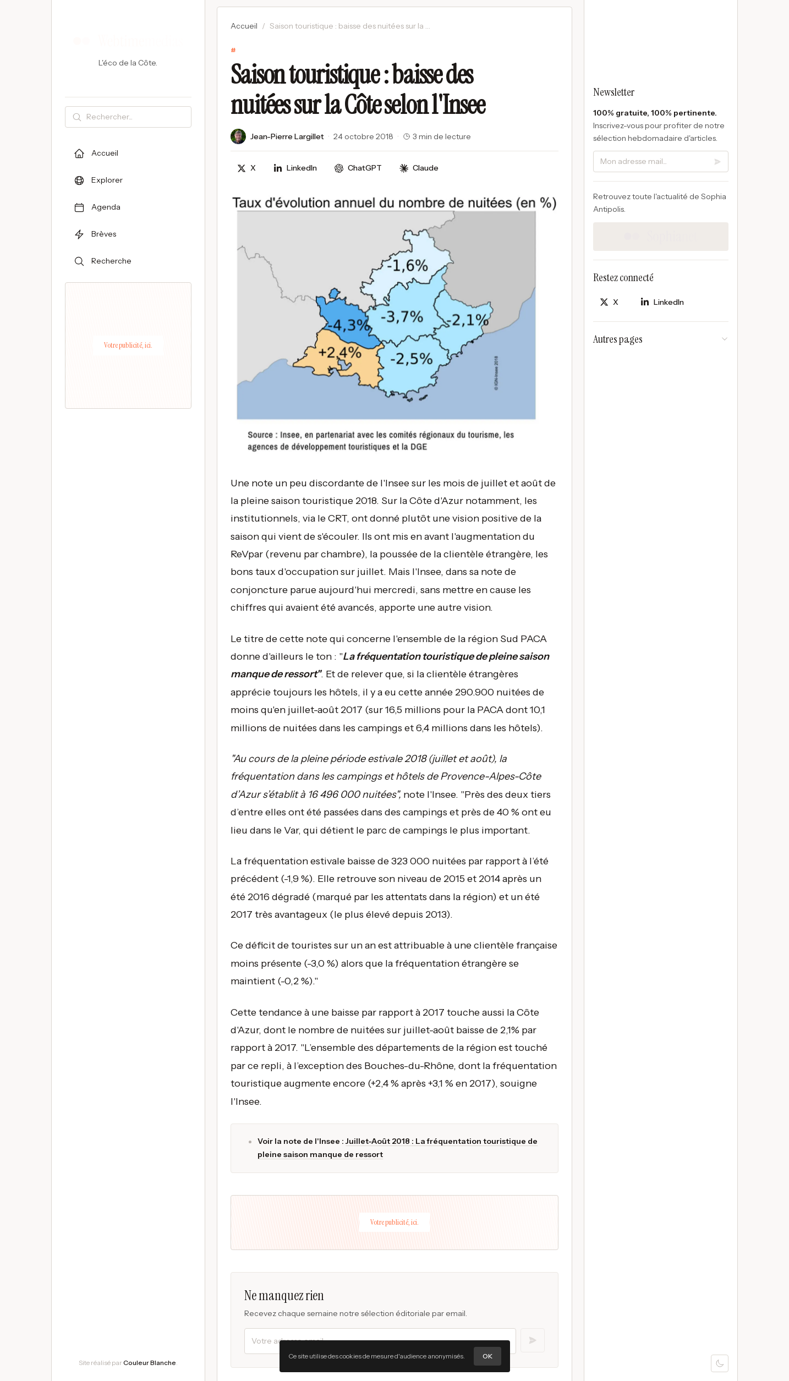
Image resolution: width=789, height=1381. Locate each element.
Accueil (244, 26)
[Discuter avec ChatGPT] (358, 168)
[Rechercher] (136, 117)
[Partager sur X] (246, 168)
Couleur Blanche (149, 1362)
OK (487, 1356)
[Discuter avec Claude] (419, 168)
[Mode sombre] (719, 1363)
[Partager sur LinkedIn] (295, 168)
